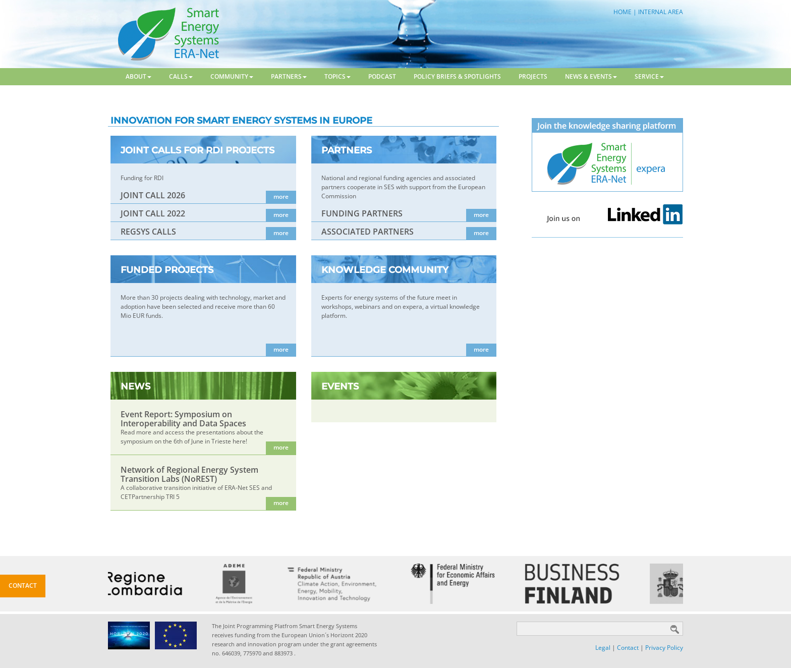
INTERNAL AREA (660, 12)
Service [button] (649, 76)
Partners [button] (289, 76)
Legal (602, 647)
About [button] (138, 76)
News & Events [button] (591, 76)
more (281, 196)
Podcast (382, 76)
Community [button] (231, 76)
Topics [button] (337, 76)
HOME (622, 12)
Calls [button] (181, 76)
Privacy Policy (664, 647)
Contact (628, 647)
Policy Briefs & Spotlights (457, 76)
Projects (533, 76)
